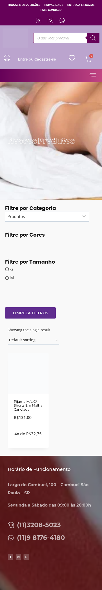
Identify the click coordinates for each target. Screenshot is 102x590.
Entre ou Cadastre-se (37, 59)
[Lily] (10, 243)
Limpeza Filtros (30, 312)
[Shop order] (33, 340)
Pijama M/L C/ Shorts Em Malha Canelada (28, 405)
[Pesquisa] (93, 38)
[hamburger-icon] (92, 75)
